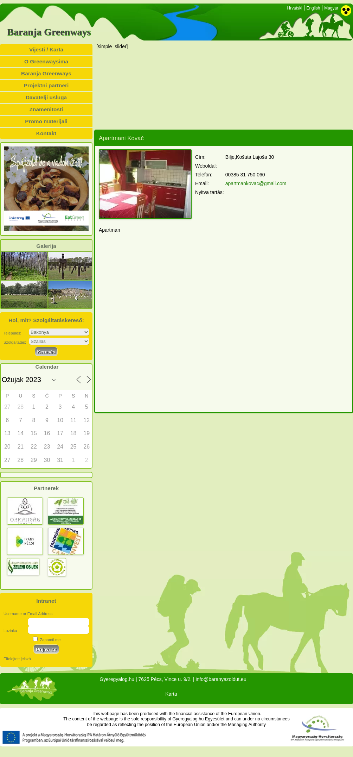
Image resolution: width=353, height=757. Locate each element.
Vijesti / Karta (46, 49)
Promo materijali (46, 121)
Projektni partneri (46, 85)
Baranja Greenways (49, 32)
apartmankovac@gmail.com (256, 183)
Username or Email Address (28, 614)
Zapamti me (46, 640)
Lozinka (10, 630)
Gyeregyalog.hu (117, 679)
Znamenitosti (46, 109)
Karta (171, 694)
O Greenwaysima (46, 61)
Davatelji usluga (46, 97)
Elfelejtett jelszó (17, 659)
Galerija (46, 246)
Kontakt (46, 133)
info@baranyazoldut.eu (220, 679)
